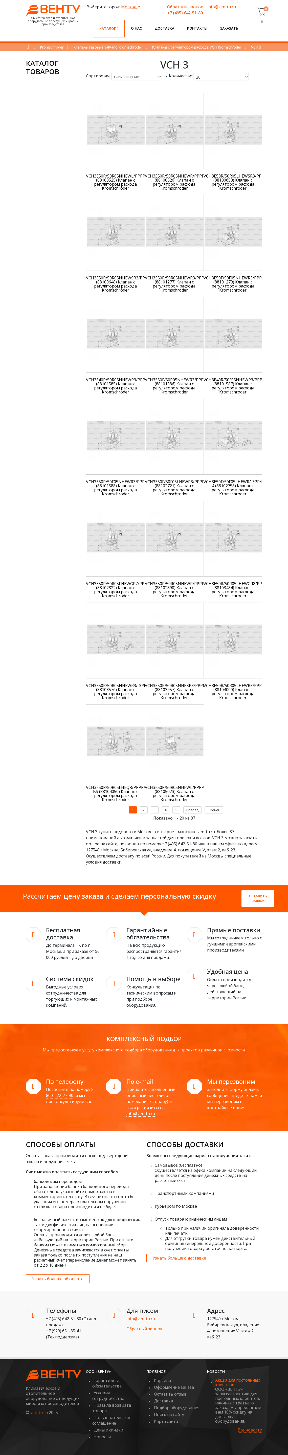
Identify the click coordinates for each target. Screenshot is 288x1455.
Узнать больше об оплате (57, 1279)
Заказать (229, 28)
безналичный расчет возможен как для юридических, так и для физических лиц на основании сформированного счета (87, 1224)
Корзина (162, 1380)
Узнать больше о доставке (179, 1258)
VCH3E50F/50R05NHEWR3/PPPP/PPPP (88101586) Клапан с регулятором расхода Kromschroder (181, 386)
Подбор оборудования (176, 1407)
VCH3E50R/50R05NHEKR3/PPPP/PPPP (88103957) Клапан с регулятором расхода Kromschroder (181, 691)
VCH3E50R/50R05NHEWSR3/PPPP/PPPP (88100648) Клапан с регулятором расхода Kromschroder (124, 284)
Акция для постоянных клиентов (237, 1382)
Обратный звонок (185, 7)
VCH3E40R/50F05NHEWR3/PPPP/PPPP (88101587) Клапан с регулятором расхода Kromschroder (240, 386)
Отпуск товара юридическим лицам (191, 1219)
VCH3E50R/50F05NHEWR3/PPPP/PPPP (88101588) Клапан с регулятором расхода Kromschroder (122, 488)
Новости (102, 1437)
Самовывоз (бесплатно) (178, 1165)
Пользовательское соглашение (111, 1420)
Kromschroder (51, 47)
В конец (214, 810)
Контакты (197, 28)
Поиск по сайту (169, 1414)
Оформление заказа (174, 1387)
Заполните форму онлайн (232, 1089)
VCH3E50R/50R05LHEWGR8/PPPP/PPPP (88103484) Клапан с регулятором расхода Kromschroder (241, 590)
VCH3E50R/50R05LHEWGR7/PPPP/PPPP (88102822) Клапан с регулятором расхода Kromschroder (123, 590)
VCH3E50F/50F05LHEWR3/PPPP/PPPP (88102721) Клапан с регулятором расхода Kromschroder (180, 488)
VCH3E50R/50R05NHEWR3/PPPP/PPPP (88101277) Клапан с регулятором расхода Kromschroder (181, 284)
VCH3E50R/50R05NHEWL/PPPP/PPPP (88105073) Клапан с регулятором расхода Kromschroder (180, 793)
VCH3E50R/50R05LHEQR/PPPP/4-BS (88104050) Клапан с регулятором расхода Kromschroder (117, 793)
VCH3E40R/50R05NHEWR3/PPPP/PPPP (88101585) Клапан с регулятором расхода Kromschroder (122, 386)
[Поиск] (261, 22)
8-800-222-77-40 (70, 1092)
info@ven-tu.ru (221, 7)
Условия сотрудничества (108, 1395)
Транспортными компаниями (184, 1193)
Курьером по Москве (176, 1206)
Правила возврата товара (111, 1408)
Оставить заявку (258, 898)
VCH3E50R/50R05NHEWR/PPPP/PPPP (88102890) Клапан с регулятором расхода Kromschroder (180, 590)
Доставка (164, 28)
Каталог (108, 28)
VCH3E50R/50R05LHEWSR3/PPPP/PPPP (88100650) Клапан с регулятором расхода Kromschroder (241, 182)
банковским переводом (58, 1181)
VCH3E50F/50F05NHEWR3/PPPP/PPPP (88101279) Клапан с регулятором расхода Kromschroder (240, 284)
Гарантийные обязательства (107, 1383)
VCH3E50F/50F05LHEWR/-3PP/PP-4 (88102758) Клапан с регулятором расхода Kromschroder (236, 488)
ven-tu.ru (39, 1412)
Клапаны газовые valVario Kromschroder (107, 47)
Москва (129, 7)
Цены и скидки (108, 1430)
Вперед (192, 810)
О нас (136, 28)
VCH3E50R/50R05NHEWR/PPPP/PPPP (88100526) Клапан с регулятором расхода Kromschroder (180, 182)
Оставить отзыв (170, 1394)
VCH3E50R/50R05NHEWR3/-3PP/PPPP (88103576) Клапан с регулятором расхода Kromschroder (122, 691)
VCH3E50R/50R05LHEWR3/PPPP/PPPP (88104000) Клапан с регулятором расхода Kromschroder (240, 691)
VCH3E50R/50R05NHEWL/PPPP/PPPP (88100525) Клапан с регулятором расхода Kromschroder (121, 182)
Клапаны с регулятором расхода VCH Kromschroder (196, 47)
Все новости (250, 1430)
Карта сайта (166, 1421)
